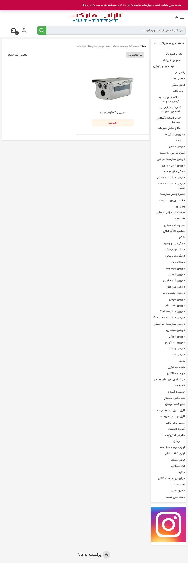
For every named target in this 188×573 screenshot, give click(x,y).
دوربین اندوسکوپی (174, 280)
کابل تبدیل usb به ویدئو (171, 410)
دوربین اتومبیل (176, 274)
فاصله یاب (179, 386)
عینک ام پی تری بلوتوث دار (169, 379)
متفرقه (181, 472)
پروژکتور (180, 206)
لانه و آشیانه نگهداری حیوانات (169, 120)
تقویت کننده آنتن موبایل (170, 212)
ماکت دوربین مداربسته (172, 200)
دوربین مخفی (177, 146)
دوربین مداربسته (173, 134)
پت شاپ (178, 91)
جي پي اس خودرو (174, 225)
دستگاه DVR (178, 262)
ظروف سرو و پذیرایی (164, 66)
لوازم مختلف (178, 460)
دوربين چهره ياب (175, 268)
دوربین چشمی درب (174, 293)
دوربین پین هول (175, 287)
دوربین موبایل (176, 336)
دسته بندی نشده (175, 497)
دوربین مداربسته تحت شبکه (168, 317)
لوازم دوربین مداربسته (172, 447)
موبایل (177, 441)
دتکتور (181, 237)
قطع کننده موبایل (175, 404)
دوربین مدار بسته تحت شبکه (171, 185)
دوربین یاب (178, 355)
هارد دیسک (178, 484)
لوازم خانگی (178, 85)
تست (177, 140)
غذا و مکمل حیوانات (169, 128)
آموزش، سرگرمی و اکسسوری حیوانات (170, 109)
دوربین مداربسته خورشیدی (169, 324)
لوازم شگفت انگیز (175, 453)
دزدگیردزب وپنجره (175, 256)
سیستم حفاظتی (176, 373)
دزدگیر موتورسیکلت (174, 250)
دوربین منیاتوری (175, 330)
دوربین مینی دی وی (173, 165)
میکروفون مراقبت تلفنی (171, 478)
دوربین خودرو (177, 299)
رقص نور (180, 72)
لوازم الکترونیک (174, 435)
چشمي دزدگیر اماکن (174, 231)
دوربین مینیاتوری (175, 342)
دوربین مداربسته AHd (172, 311)
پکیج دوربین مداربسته (172, 153)
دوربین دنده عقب (174, 305)
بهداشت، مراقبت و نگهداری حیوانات (170, 99)
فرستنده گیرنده (176, 392)
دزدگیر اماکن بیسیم (174, 171)
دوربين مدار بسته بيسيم (171, 177)
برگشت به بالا (94, 555)
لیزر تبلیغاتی (178, 466)
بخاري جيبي (178, 491)
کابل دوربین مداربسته (172, 416)
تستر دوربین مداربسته (172, 194)
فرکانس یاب (178, 78)
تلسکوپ (180, 218)
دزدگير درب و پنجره (174, 243)
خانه (144, 46)
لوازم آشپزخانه (171, 60)
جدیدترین (135, 55)
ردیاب (182, 361)
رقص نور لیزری (176, 367)
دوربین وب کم (177, 348)
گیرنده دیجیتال (176, 429)
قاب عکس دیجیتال (174, 398)
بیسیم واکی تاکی (175, 423)
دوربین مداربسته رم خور (171, 159)
